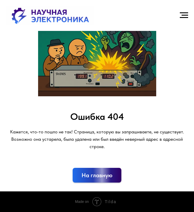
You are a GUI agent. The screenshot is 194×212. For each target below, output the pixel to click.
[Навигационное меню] (184, 15)
